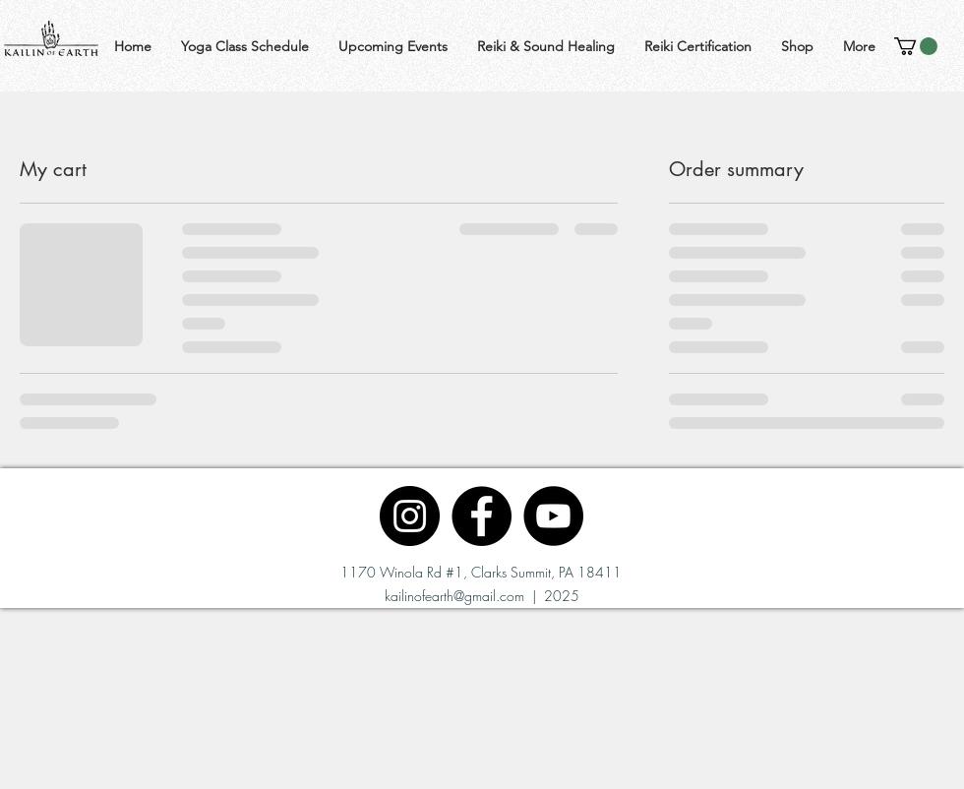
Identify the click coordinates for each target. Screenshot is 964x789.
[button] (915, 46)
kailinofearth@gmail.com (454, 595)
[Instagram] (410, 516)
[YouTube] (553, 516)
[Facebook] (482, 516)
